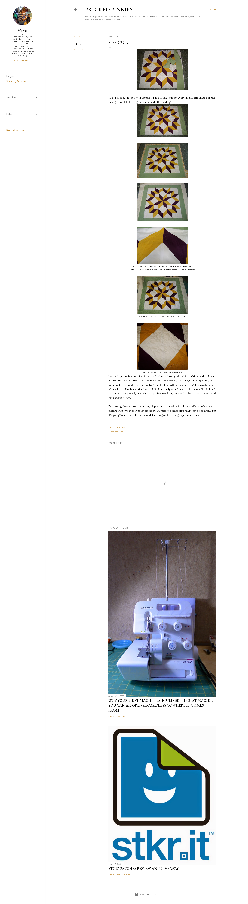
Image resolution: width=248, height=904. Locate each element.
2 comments (121, 716)
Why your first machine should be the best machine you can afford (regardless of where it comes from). (161, 705)
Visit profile (22, 60)
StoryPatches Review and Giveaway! (144, 868)
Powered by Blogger (146, 894)
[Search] (214, 9)
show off (78, 49)
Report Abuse (15, 130)
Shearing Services (16, 81)
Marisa (22, 30)
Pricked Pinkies (109, 9)
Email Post (121, 427)
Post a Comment (124, 874)
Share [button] (77, 36)
